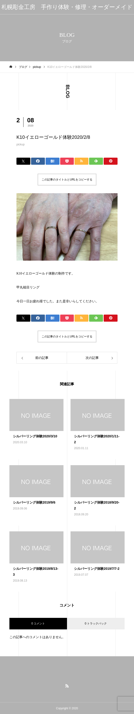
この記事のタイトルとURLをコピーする (67, 179)
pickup (20, 144)
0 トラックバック (96, 623)
